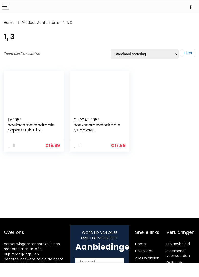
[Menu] (6, 7)
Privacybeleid (178, 243)
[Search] (191, 7)
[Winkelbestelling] (145, 54)
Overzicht (144, 251)
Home (9, 22)
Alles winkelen (147, 258)
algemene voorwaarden (178, 253)
